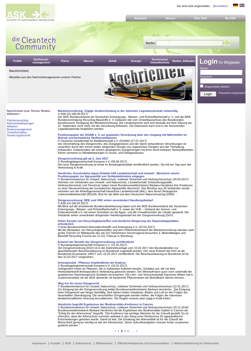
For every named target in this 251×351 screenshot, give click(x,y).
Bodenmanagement (19, 129)
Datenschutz (83, 343)
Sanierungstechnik (18, 135)
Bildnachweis (104, 343)
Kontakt (55, 343)
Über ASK (200, 18)
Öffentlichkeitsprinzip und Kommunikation (143, 343)
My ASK (230, 18)
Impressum (39, 343)
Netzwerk (140, 18)
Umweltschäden (17, 132)
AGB (68, 343)
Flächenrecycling (17, 120)
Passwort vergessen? (232, 92)
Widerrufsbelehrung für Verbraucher (196, 343)
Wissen (171, 18)
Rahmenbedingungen (20, 123)
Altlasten (12, 126)
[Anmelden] (220, 5)
